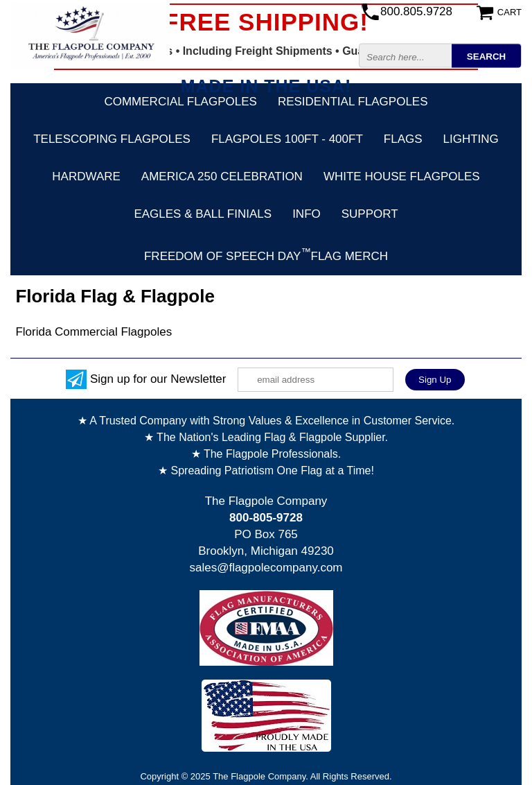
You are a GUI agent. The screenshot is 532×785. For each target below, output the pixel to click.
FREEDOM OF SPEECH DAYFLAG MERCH (266, 254)
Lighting (471, 139)
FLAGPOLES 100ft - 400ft (287, 139)
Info (306, 214)
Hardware (86, 176)
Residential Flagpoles (353, 101)
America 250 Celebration (222, 176)
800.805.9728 (416, 11)
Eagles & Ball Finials (203, 214)
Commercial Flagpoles (180, 101)
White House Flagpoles (401, 176)
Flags (403, 139)
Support (370, 214)
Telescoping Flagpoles (111, 139)
